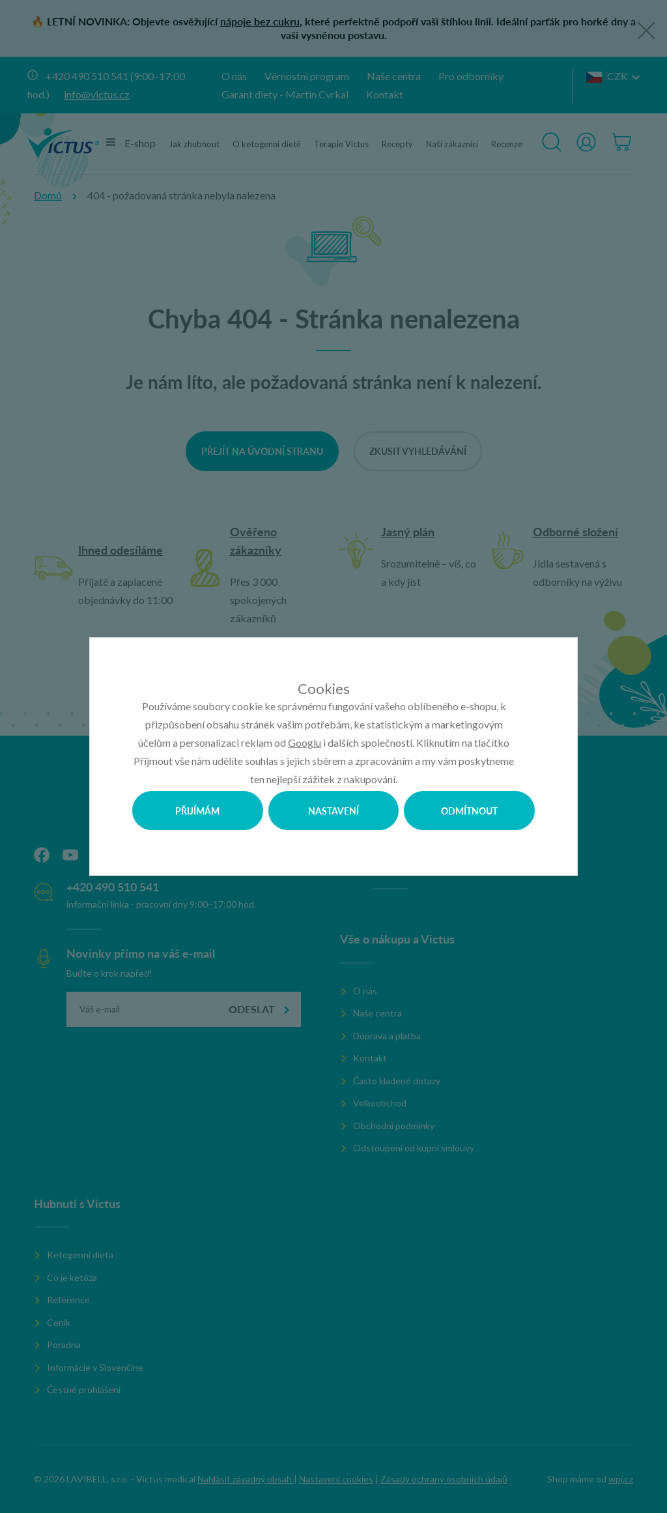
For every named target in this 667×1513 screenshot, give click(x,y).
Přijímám (197, 810)
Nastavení (333, 810)
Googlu (304, 742)
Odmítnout (469, 810)
